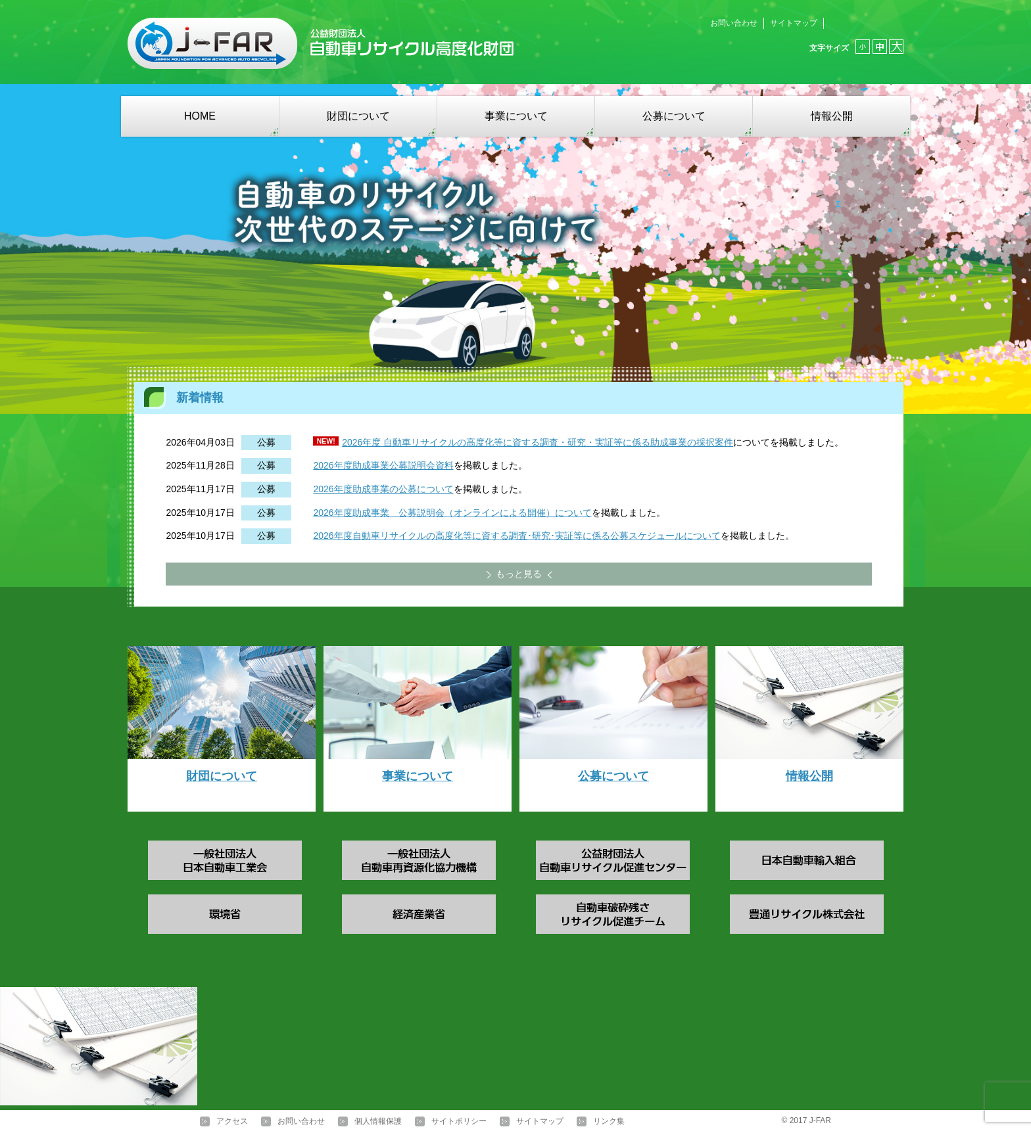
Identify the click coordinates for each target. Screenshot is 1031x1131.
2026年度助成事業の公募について (383, 489)
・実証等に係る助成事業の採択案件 (659, 442)
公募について (674, 116)
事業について (516, 116)
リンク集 (609, 1121)
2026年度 (361, 442)
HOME (200, 116)
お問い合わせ (733, 23)
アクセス (232, 1121)
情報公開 (832, 116)
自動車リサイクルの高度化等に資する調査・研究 (483, 442)
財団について (358, 116)
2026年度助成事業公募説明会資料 (383, 465)
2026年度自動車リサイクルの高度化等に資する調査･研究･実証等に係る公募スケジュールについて (516, 535)
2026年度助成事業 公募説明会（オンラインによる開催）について (452, 512)
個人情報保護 (378, 1121)
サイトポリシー (459, 1121)
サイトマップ (793, 23)
